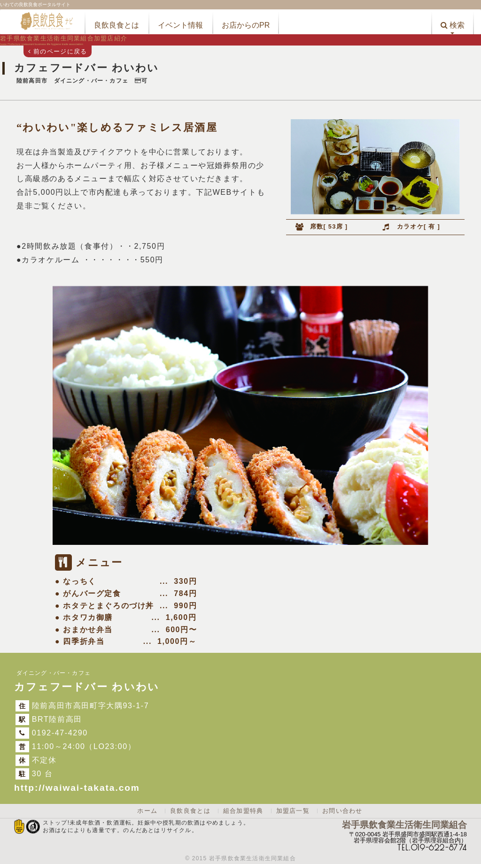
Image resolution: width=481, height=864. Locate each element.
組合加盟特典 (243, 810)
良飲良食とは (190, 810)
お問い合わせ (342, 810)
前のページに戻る (57, 51)
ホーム (147, 810)
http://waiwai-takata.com (77, 788)
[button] (452, 21)
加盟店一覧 (293, 810)
